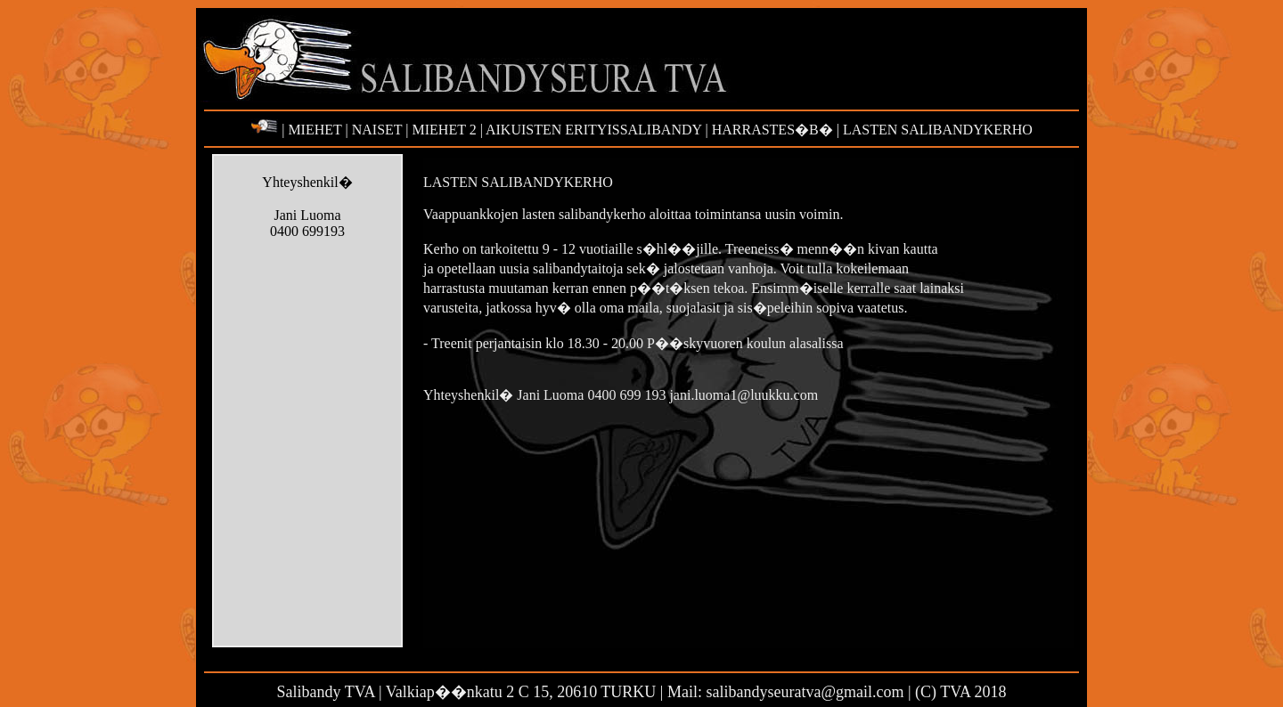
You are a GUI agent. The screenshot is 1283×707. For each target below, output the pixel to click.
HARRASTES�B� (772, 129)
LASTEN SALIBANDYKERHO (936, 129)
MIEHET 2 (444, 129)
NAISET (375, 129)
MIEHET (312, 129)
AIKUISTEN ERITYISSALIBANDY (594, 129)
